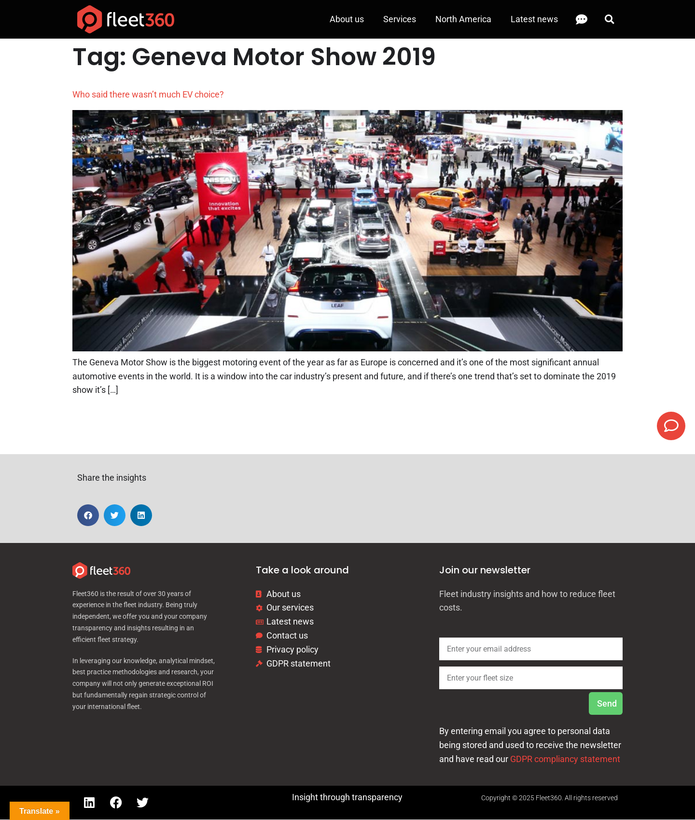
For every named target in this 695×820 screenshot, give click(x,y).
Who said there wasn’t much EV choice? (148, 94)
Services (399, 19)
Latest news (534, 19)
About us (347, 19)
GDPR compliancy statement (565, 759)
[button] (609, 19)
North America (463, 19)
